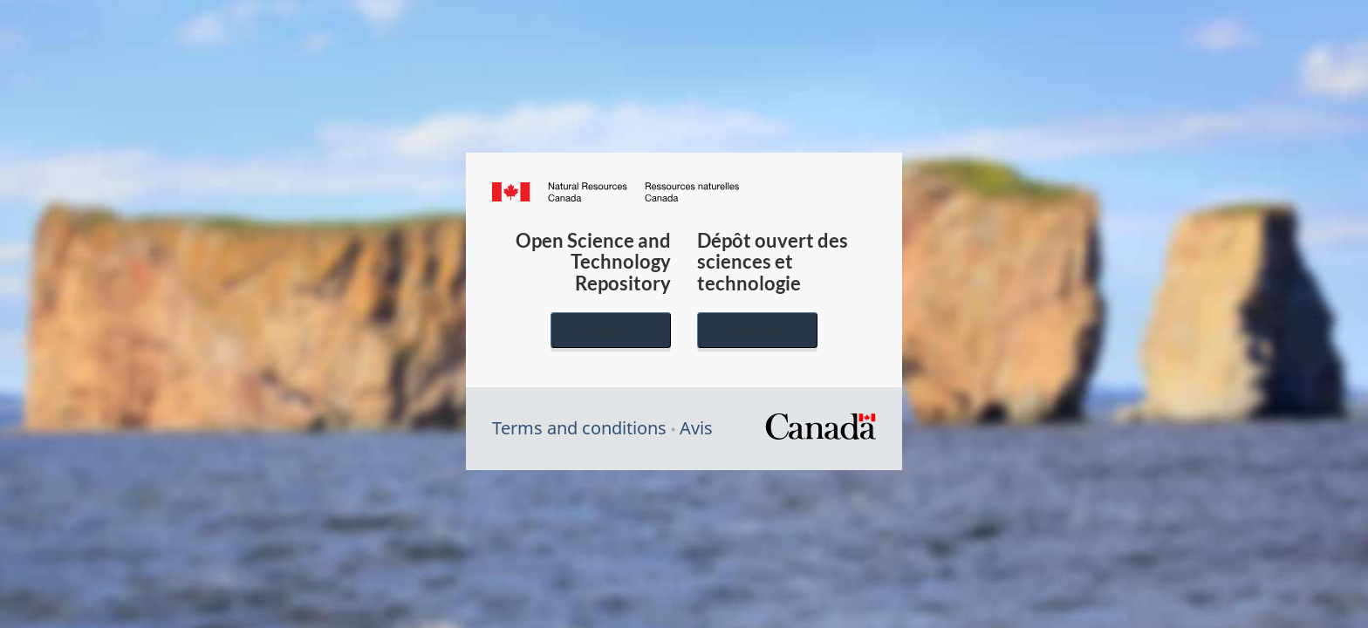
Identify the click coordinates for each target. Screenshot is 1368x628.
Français (757, 330)
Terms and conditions (579, 428)
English (611, 330)
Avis (696, 428)
